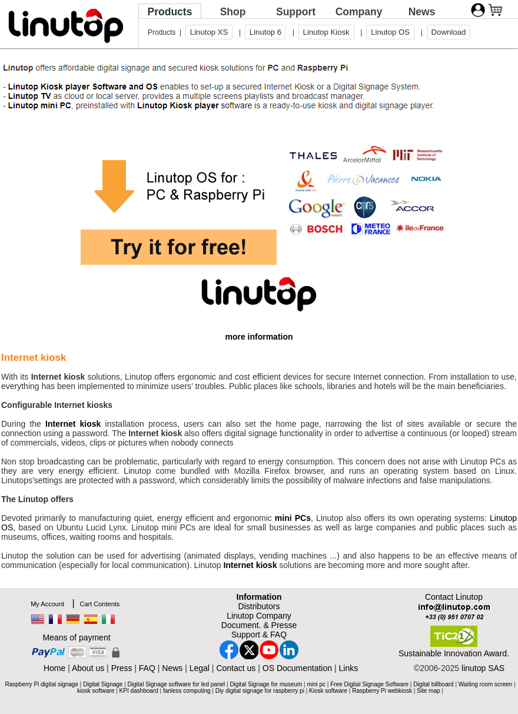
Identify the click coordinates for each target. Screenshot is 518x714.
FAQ (147, 668)
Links (348, 668)
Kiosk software (328, 691)
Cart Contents (99, 603)
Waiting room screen (485, 684)
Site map (428, 691)
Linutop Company (259, 615)
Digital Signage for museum (266, 684)
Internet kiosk (73, 424)
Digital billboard (433, 684)
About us (88, 668)
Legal (200, 668)
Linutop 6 (265, 32)
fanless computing (187, 691)
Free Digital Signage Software (369, 684)
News (422, 12)
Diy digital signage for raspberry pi (259, 691)
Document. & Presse (259, 625)
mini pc (316, 684)
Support (296, 12)
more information (259, 336)
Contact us (235, 668)
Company (359, 12)
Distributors (259, 606)
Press (121, 668)
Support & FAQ (259, 634)
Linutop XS (209, 32)
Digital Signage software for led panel (176, 684)
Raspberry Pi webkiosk (382, 691)
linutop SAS (482, 668)
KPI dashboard (138, 691)
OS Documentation (297, 668)
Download (448, 32)
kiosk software (95, 691)
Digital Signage (102, 684)
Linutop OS (390, 32)
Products (170, 12)
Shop (233, 12)
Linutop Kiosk (326, 32)
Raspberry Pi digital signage (41, 684)
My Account (47, 603)
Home (54, 668)
